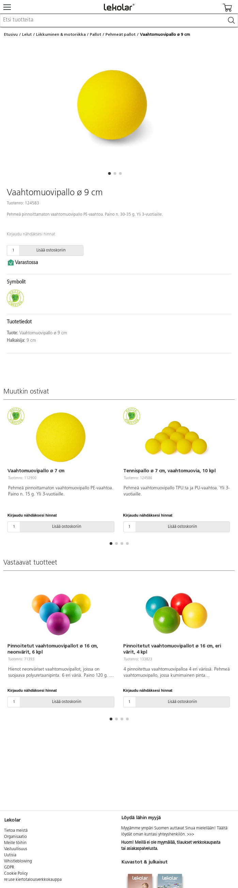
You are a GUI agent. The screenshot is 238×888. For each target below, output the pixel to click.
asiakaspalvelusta (142, 849)
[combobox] (119, 20)
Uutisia (10, 855)
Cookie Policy (16, 874)
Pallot (95, 34)
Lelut (27, 34)
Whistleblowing (18, 861)
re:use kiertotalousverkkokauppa (33, 880)
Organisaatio (15, 837)
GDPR (9, 868)
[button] (109, 173)
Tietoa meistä (16, 831)
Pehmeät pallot (121, 34)
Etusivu (11, 34)
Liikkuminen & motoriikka (61, 34)
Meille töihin (15, 843)
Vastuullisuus (15, 849)
